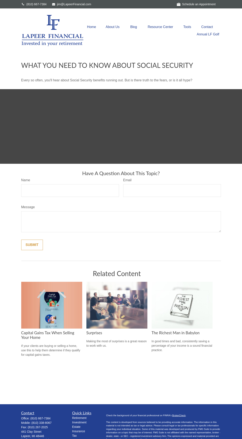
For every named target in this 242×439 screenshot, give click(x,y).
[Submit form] (32, 245)
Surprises (94, 332)
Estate (76, 426)
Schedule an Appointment (196, 4)
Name (25, 180)
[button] (91, 27)
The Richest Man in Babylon (176, 332)
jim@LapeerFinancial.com (71, 4)
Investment (79, 422)
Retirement (79, 418)
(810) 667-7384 (34, 4)
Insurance (78, 431)
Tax (74, 435)
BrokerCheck (179, 415)
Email (127, 180)
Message (28, 207)
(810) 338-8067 (42, 422)
